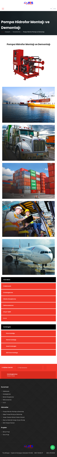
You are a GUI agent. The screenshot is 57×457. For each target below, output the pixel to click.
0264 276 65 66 (50, 453)
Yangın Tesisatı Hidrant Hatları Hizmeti (14, 417)
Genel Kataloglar (11, 346)
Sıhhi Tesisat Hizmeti (9, 423)
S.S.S (5, 318)
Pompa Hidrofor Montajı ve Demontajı (13, 411)
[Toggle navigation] (3, 8)
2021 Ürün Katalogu (12, 353)
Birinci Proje (6, 432)
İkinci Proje (6, 434)
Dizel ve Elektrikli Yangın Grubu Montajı (14, 420)
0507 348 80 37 (38, 453)
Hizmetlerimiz (16, 32)
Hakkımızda (7, 286)
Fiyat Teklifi (7, 312)
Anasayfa (7, 32)
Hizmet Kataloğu (11, 340)
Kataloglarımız (8, 292)
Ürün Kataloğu (10, 333)
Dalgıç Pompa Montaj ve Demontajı (12, 414)
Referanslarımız (8, 305)
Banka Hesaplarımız (9, 299)
